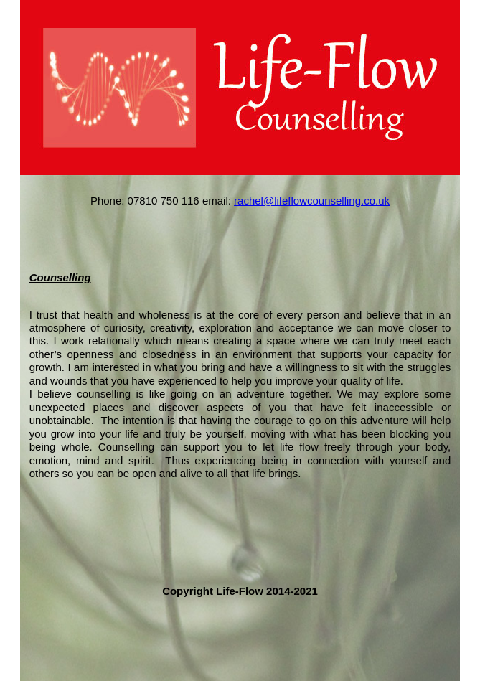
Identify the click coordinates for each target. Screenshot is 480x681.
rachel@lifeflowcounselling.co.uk (312, 200)
